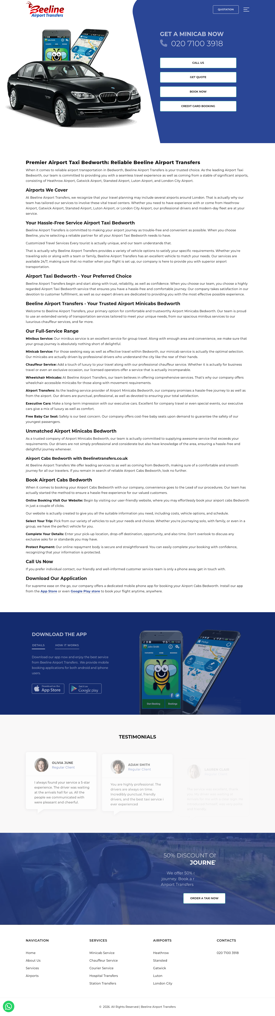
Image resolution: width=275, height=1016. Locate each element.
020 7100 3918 (197, 43)
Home (31, 953)
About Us (33, 960)
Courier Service (101, 968)
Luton (158, 976)
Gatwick (159, 968)
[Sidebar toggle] (246, 9)
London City (162, 983)
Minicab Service (102, 953)
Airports (32, 976)
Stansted (160, 960)
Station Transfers (102, 983)
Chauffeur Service (103, 960)
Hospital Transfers (103, 976)
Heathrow (161, 953)
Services (32, 968)
